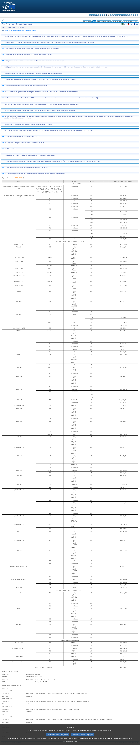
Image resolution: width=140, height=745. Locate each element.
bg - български (90, 15)
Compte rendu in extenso (130, 21)
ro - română (129, 15)
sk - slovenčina (131, 15)
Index (4, 19)
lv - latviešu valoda (115, 15)
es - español (92, 15)
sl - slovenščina (133, 15)
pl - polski (125, 15)
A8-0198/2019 (19, 178)
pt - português (127, 15)
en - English (104, 15)
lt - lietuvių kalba (117, 15)
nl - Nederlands (123, 15)
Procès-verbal (87, 21)
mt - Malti (121, 15)
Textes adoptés (117, 21)
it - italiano (113, 15)
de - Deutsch (98, 15)
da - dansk (96, 15)
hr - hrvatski (110, 15)
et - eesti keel (100, 15)
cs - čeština (94, 15)
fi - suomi (135, 15)
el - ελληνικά (102, 15)
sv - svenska (137, 15)
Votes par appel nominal (104, 21)
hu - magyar (119, 15)
